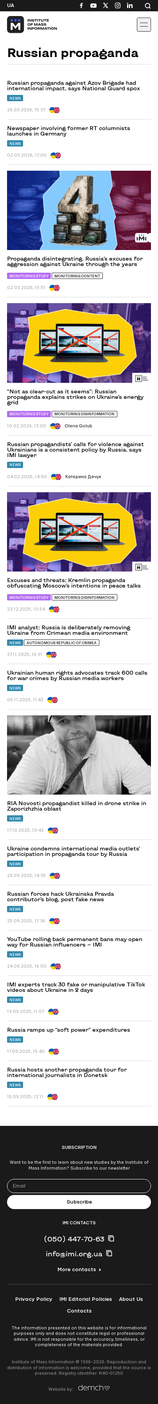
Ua (10, 5)
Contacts (79, 1311)
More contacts (76, 1269)
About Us (131, 1299)
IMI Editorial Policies (85, 1299)
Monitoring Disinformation (84, 414)
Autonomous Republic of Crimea (62, 643)
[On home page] (23, 24)
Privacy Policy (33, 1299)
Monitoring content (77, 276)
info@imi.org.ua (74, 1253)
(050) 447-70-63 (74, 1238)
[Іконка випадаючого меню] (144, 25)
